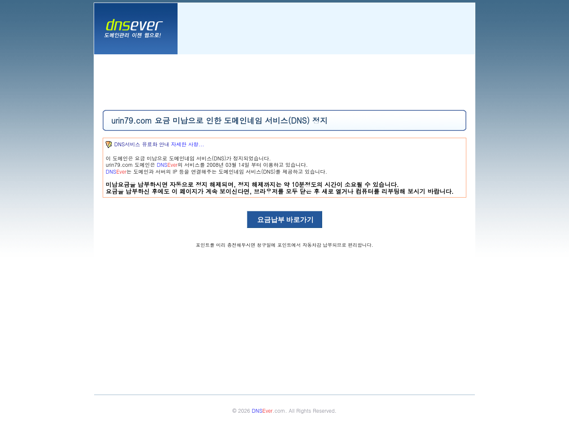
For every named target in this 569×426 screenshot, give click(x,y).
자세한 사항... (187, 144)
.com (268, 410)
